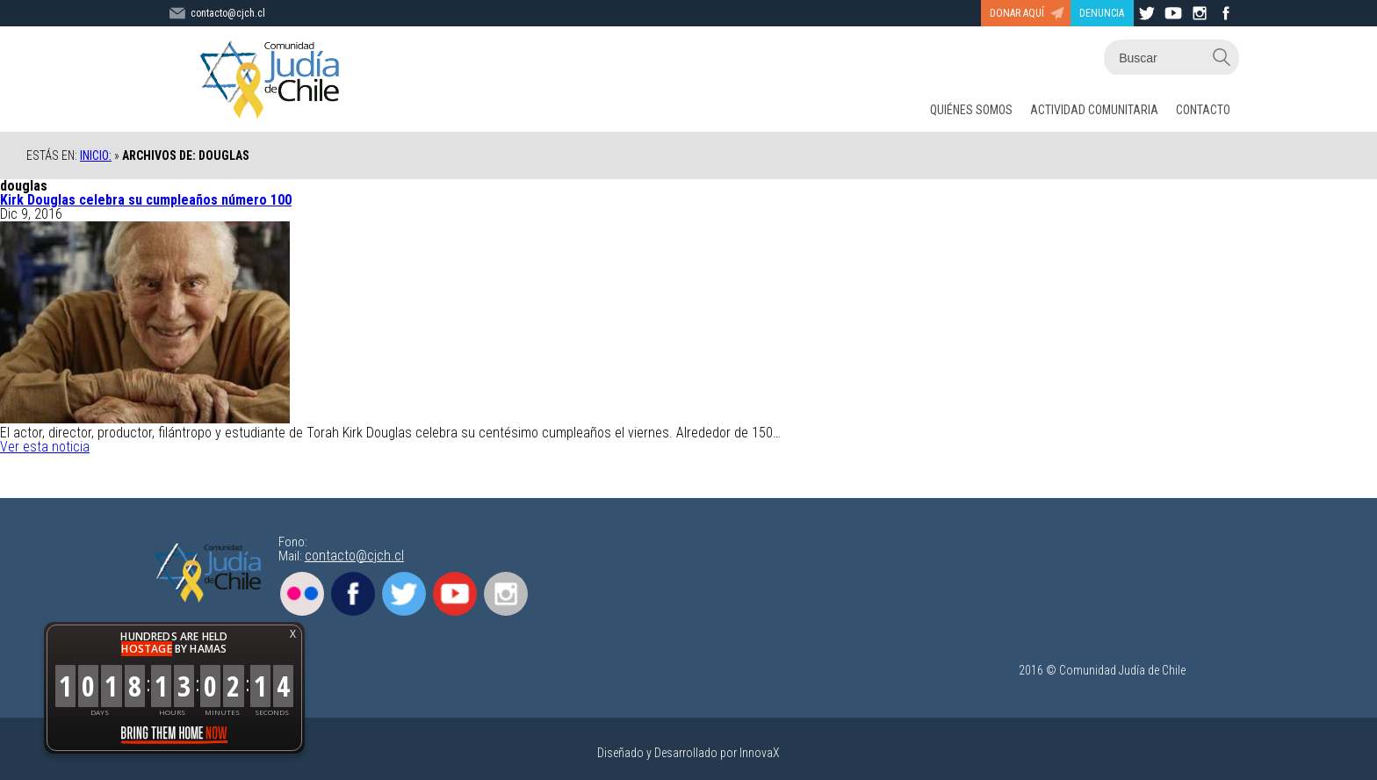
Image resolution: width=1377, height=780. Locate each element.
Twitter (404, 594)
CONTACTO (1203, 110)
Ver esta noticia (45, 446)
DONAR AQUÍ (1017, 13)
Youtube (455, 594)
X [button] (293, 633)
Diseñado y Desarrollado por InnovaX (688, 753)
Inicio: (96, 155)
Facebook (353, 594)
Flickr (302, 594)
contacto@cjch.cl (354, 555)
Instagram (506, 594)
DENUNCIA (1101, 13)
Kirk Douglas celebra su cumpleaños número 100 (146, 199)
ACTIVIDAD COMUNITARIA (1094, 110)
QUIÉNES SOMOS (971, 110)
